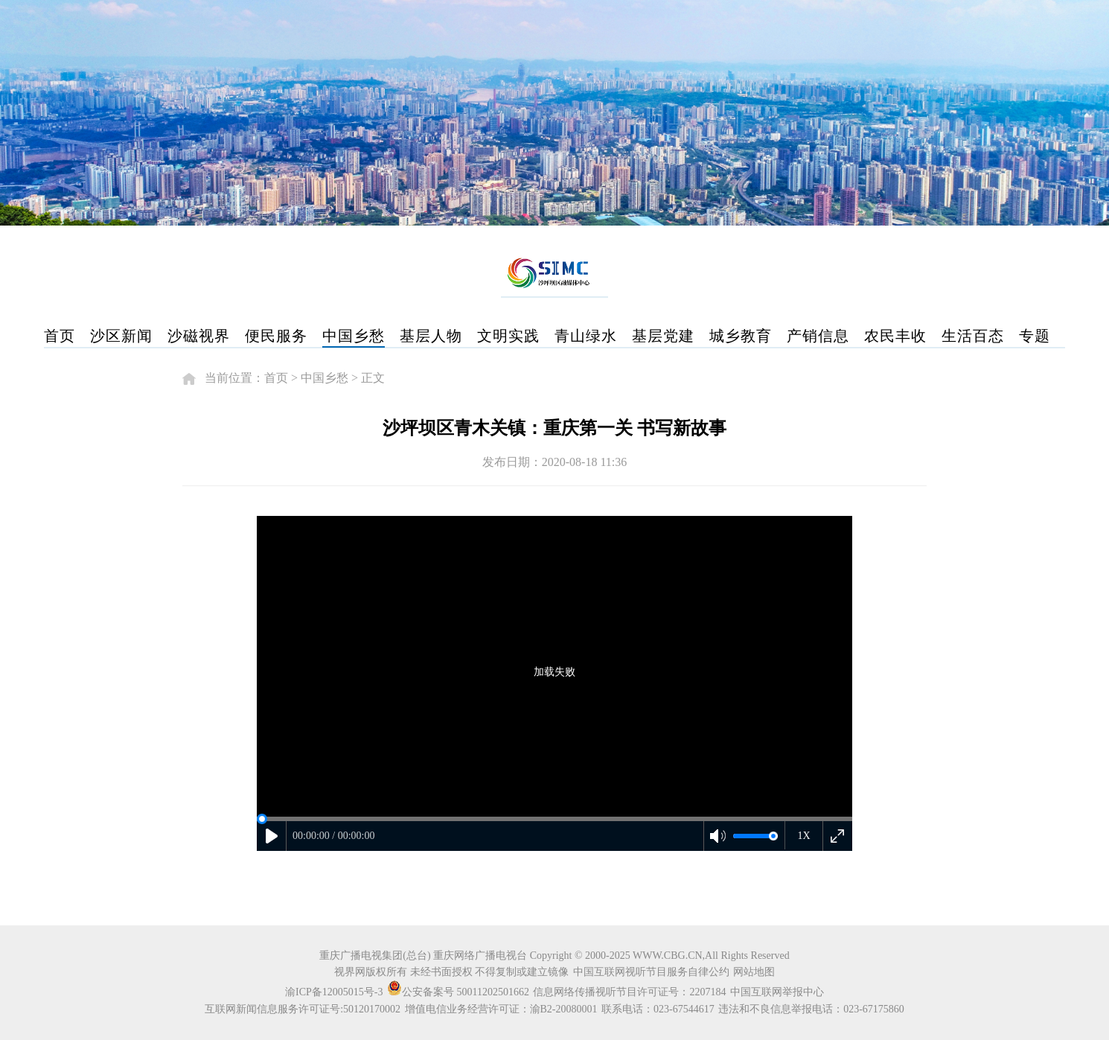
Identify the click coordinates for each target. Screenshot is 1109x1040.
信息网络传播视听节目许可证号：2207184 (629, 992)
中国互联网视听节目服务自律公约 (651, 971)
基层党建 (663, 336)
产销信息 (818, 336)
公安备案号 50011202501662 (459, 992)
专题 (1034, 336)
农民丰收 (895, 336)
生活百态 (973, 336)
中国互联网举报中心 (777, 992)
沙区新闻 (121, 336)
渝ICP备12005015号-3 (334, 992)
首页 (59, 336)
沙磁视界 (198, 336)
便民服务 (276, 336)
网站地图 (754, 971)
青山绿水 (585, 336)
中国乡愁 (353, 336)
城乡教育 (740, 336)
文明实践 (508, 336)
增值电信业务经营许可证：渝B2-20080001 (501, 1009)
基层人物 (431, 336)
